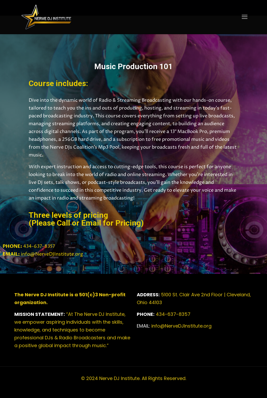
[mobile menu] (244, 17)
